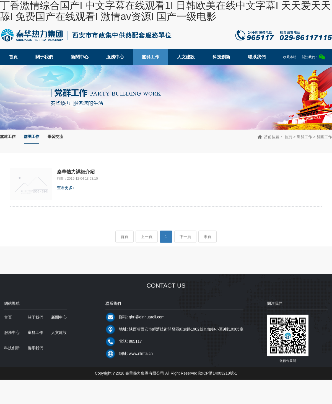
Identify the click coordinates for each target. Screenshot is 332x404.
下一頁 (185, 246)
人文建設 (186, 57)
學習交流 (55, 136)
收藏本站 (289, 57)
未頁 (207, 246)
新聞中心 (80, 57)
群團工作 (31, 136)
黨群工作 (150, 57)
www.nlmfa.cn (141, 363)
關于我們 (44, 57)
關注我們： (313, 57)
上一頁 (146, 246)
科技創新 (221, 57)
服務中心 (115, 57)
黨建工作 (7, 136)
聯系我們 (257, 57)
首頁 (13, 57)
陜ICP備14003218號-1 (217, 382)
